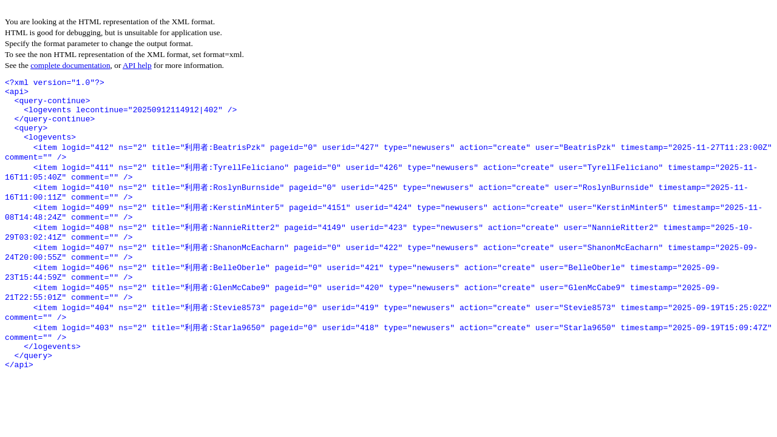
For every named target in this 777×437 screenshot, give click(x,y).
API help (137, 65)
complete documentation (70, 65)
